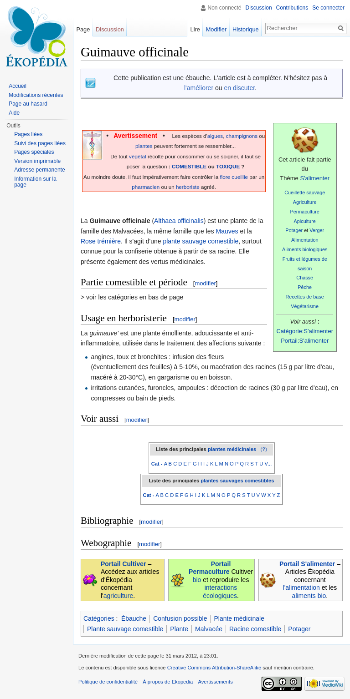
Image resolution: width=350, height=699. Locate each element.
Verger (316, 230)
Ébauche (133, 618)
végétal (137, 156)
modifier (205, 283)
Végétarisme (305, 306)
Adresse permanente (39, 170)
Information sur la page (35, 182)
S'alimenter (314, 178)
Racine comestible (255, 629)
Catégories (98, 618)
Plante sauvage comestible (125, 629)
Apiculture (305, 221)
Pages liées (28, 134)
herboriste (188, 187)
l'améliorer (198, 87)
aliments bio (309, 595)
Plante (179, 629)
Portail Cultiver (123, 563)
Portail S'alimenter (307, 563)
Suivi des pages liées (40, 143)
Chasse (304, 277)
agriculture (118, 595)
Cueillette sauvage (304, 192)
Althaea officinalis (179, 220)
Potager (294, 230)
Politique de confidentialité (108, 681)
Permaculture (304, 211)
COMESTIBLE (189, 166)
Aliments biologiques (304, 249)
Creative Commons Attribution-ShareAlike (214, 667)
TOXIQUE (228, 166)
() (264, 449)
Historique (245, 29)
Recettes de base (305, 296)
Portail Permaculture (210, 568)
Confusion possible (180, 618)
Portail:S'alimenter (305, 340)
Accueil (17, 86)
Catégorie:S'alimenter (304, 331)
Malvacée (208, 629)
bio (197, 579)
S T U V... (261, 463)
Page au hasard (28, 104)
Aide (14, 113)
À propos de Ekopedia (168, 681)
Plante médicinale (239, 618)
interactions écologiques (220, 591)
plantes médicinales (232, 449)
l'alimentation (301, 587)
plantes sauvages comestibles (237, 480)
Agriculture (305, 202)
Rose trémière (101, 241)
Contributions (292, 8)
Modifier (216, 29)
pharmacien (146, 187)
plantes (144, 146)
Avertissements (215, 681)
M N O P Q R (234, 463)
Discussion (259, 8)
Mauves (227, 231)
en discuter (239, 87)
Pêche (305, 287)
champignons (241, 136)
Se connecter (328, 8)
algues (215, 136)
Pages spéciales (34, 152)
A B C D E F (177, 463)
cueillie (240, 177)
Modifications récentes (36, 95)
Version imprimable (37, 161)
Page (83, 29)
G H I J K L (205, 463)
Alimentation (305, 240)
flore (225, 177)
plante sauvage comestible (200, 241)
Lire (195, 29)
